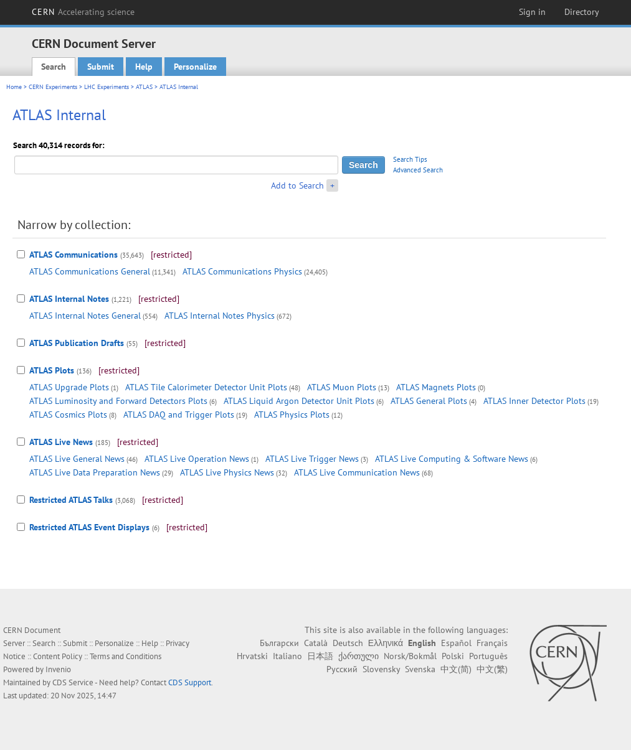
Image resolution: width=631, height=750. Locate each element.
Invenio (58, 669)
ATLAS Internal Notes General (85, 315)
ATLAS (144, 87)
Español (456, 643)
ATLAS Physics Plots (292, 414)
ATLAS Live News (61, 442)
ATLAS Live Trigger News (312, 458)
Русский (342, 669)
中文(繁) (492, 669)
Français (492, 643)
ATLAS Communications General (89, 271)
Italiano (287, 656)
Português (488, 656)
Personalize (195, 66)
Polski (453, 656)
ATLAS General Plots (429, 400)
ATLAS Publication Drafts (76, 343)
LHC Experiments (106, 87)
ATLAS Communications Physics (242, 271)
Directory (581, 11)
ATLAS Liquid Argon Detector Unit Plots (299, 400)
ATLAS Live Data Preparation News (94, 472)
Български (279, 643)
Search (53, 66)
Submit (100, 66)
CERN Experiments (53, 87)
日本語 (320, 656)
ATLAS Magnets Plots (436, 387)
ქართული (358, 656)
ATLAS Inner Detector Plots (534, 400)
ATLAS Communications (73, 254)
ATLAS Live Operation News (197, 458)
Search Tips (410, 159)
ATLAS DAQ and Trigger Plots (178, 414)
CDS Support (189, 682)
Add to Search (297, 185)
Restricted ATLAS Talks (71, 499)
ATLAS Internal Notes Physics (219, 315)
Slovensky (381, 669)
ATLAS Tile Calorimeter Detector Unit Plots (206, 387)
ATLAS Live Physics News (227, 472)
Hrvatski (252, 656)
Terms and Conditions (125, 656)
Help (144, 66)
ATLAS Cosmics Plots (68, 414)
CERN (83, 11)
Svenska (420, 669)
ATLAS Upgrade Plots (69, 387)
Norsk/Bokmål (410, 656)
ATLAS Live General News (77, 458)
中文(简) (456, 669)
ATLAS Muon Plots (341, 387)
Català (316, 643)
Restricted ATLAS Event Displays (89, 527)
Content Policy (57, 656)
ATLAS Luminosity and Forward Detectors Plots (118, 400)
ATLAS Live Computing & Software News (451, 458)
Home (14, 87)
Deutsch (348, 643)
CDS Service (72, 682)
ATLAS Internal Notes (69, 298)
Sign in (532, 11)
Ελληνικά (385, 643)
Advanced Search (418, 170)
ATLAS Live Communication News (357, 472)
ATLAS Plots (51, 370)
